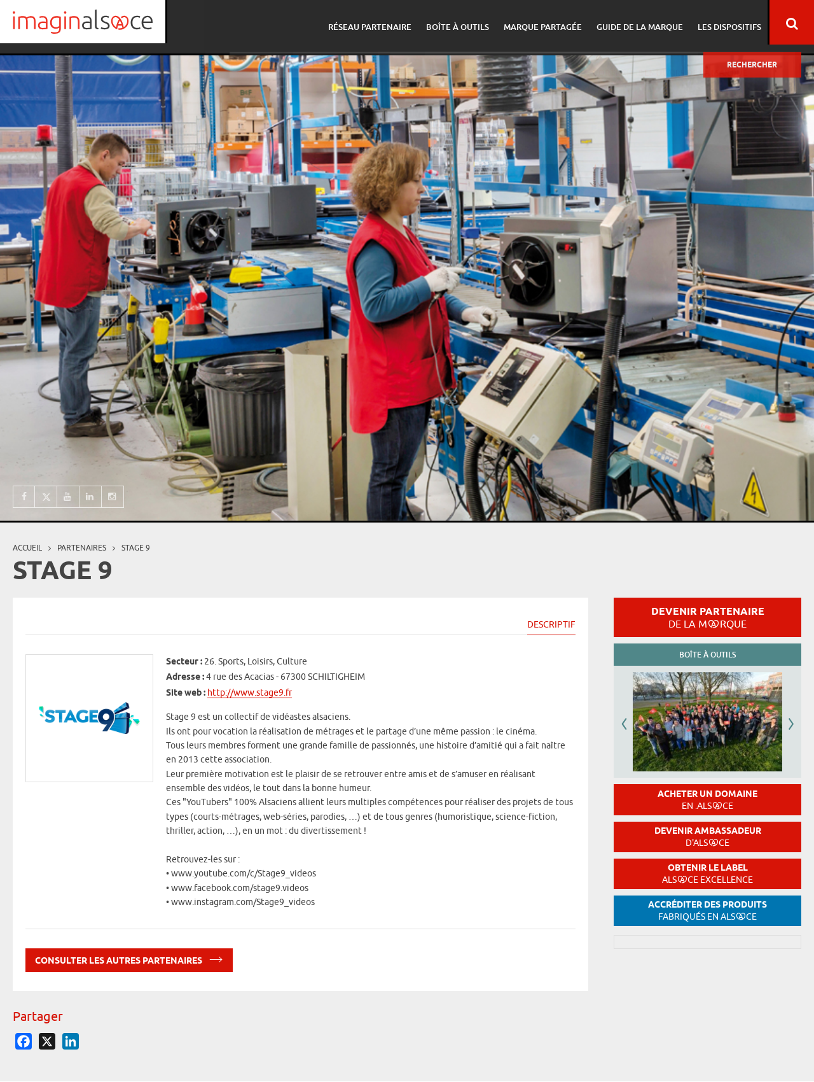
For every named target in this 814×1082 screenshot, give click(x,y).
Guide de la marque (635, 22)
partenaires (81, 547)
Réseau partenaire (371, 22)
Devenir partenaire (707, 617)
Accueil (27, 547)
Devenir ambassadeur (707, 837)
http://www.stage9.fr (249, 692)
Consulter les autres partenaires (129, 958)
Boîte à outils (456, 22)
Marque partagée (540, 22)
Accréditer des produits (707, 910)
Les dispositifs (723, 22)
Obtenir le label (707, 873)
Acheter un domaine (707, 800)
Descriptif (551, 624)
